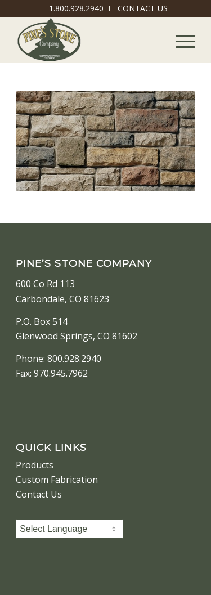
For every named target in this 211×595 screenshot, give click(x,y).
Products (34, 465)
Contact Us (39, 494)
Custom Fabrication (57, 479)
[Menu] (179, 39)
